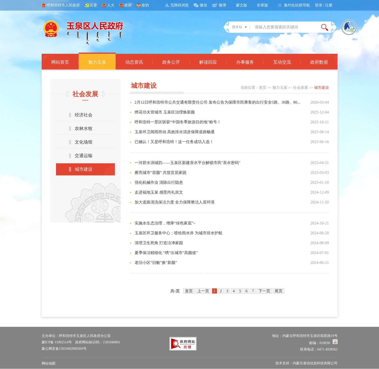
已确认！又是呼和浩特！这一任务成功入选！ (174, 142)
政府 (128, 5)
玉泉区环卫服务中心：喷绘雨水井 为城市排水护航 (178, 233)
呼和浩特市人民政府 (63, 5)
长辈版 (262, 5)
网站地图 (48, 363)
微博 (222, 5)
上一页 (203, 291)
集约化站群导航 (297, 5)
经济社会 (83, 114)
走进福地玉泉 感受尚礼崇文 (159, 192)
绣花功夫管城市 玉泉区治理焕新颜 (165, 112)
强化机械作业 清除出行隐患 (159, 182)
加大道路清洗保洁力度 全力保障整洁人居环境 (175, 202)
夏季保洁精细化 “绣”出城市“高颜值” (166, 253)
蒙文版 (241, 5)
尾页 (279, 291)
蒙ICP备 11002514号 (57, 342)
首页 (262, 88)
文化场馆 (83, 142)
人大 (110, 5)
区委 (93, 5)
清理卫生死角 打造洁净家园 (159, 243)
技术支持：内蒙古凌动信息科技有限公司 (306, 363)
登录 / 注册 (324, 5)
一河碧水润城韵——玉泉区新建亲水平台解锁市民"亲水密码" (187, 163)
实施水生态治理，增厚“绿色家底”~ (165, 223)
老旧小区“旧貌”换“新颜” (156, 262)
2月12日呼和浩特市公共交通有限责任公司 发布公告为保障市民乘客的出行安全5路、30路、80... (217, 102)
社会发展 (300, 88)
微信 (203, 5)
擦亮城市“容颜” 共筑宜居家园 (160, 172)
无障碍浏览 (179, 5)
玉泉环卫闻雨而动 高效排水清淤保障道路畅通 (175, 132)
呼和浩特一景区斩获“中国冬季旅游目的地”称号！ (178, 122)
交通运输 (83, 155)
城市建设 (83, 169)
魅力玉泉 (279, 88)
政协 (145, 5)
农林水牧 (83, 128)
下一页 (264, 291)
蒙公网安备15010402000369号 (64, 349)
